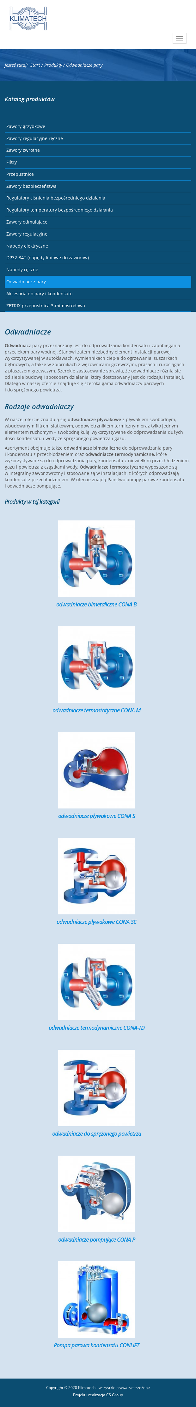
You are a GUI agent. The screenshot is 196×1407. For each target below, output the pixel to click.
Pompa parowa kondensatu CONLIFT (96, 1345)
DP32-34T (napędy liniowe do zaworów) (47, 258)
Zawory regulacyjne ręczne (34, 138)
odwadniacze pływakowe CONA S (96, 816)
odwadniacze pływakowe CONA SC (97, 921)
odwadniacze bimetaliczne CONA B (96, 604)
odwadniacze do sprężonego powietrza (96, 1133)
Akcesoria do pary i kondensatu (39, 294)
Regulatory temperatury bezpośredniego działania (59, 210)
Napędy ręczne (22, 270)
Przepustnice (20, 174)
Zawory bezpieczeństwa (31, 186)
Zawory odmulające (26, 222)
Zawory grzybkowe (25, 126)
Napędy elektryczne (27, 246)
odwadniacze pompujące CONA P (96, 1239)
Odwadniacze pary (26, 282)
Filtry (11, 162)
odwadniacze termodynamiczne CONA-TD (96, 1027)
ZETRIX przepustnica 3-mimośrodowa (45, 306)
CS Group (114, 1395)
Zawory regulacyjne (26, 234)
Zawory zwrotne (23, 150)
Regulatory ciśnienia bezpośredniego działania (55, 198)
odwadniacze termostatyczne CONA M (96, 710)
